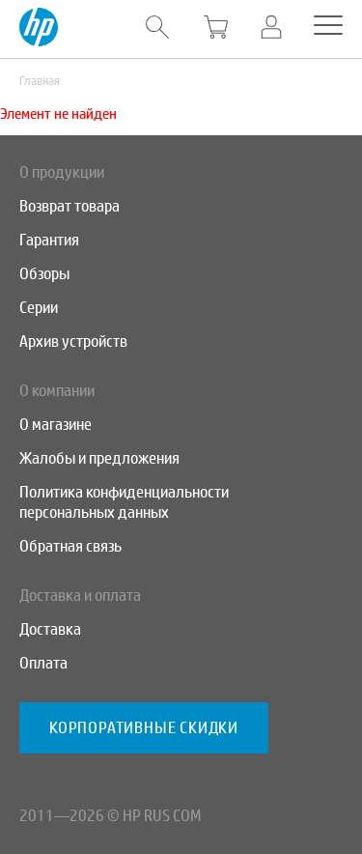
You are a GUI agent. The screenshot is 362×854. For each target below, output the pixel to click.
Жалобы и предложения (99, 458)
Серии (38, 308)
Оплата (43, 663)
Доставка (50, 629)
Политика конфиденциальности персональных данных (124, 502)
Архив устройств (73, 341)
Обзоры (44, 274)
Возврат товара (69, 206)
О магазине (55, 424)
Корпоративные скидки (143, 728)
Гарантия (49, 240)
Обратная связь (70, 546)
